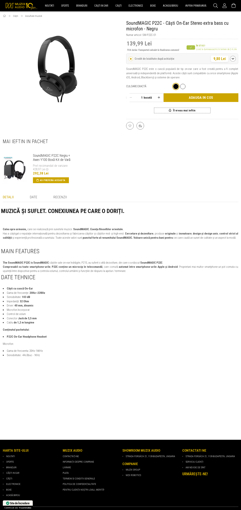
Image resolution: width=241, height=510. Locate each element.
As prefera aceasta (52, 180)
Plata (66, 420)
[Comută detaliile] (233, 59)
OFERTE (10, 409)
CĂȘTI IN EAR (12, 420)
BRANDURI (11, 415)
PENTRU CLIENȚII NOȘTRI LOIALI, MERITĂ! (83, 437)
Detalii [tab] (8, 197)
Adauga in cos (201, 97)
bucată (148, 97)
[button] (182, 58)
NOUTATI (10, 404)
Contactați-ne (71, 404)
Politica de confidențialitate (79, 431)
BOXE (9, 437)
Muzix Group (133, 417)
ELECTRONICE (13, 431)
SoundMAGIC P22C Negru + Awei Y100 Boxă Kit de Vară (51, 158)
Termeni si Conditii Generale (79, 426)
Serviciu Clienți (194, 409)
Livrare (67, 415)
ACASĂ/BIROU (13, 442)
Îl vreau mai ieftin (184, 110)
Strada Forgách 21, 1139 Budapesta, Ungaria (210, 404)
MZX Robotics (133, 422)
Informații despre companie (78, 409)
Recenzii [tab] (60, 197)
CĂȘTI (9, 426)
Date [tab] (33, 197)
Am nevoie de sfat (195, 415)
